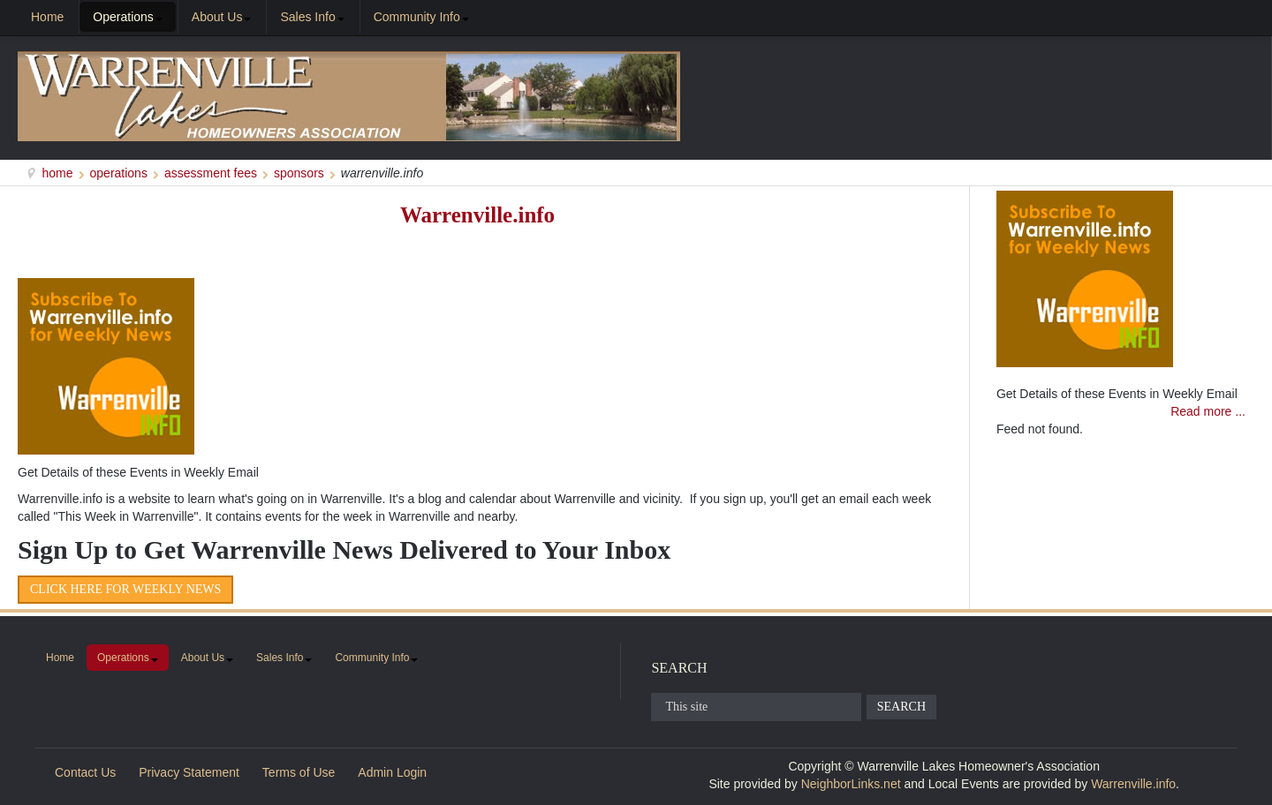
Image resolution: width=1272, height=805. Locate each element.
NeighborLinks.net (851, 784)
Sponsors (299, 173)
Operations (119, 173)
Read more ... (1208, 411)
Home (57, 173)
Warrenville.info (477, 215)
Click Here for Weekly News (125, 589)
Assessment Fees (210, 173)
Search (901, 706)
